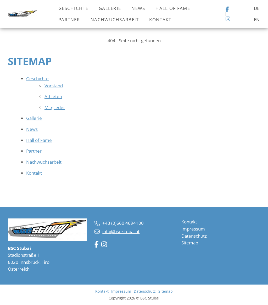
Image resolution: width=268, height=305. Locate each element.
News (138, 8)
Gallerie (110, 8)
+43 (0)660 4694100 (123, 223)
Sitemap (189, 243)
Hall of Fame (172, 8)
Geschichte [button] (73, 8)
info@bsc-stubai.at (120, 231)
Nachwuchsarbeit (115, 20)
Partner (69, 20)
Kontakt (160, 20)
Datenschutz (194, 236)
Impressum (193, 229)
